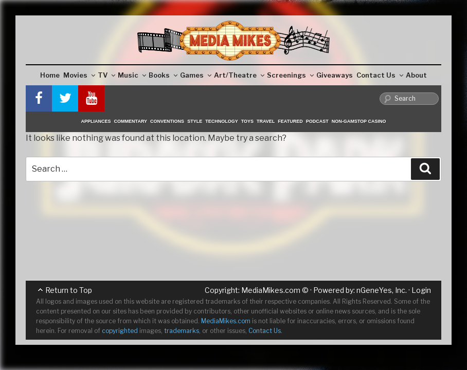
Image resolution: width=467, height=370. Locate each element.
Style (194, 121)
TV (106, 75)
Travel (266, 121)
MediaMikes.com (270, 290)
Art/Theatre (239, 75)
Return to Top (68, 290)
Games (195, 75)
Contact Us (379, 75)
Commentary (131, 121)
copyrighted (120, 331)
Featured (290, 121)
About (416, 75)
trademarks (181, 331)
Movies (79, 75)
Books (163, 75)
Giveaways (334, 75)
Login (421, 290)
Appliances (96, 121)
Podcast (317, 121)
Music (132, 75)
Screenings (290, 75)
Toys (247, 121)
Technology (221, 121)
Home (50, 75)
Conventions (167, 121)
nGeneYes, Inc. (381, 290)
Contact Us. (265, 331)
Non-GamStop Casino (359, 121)
